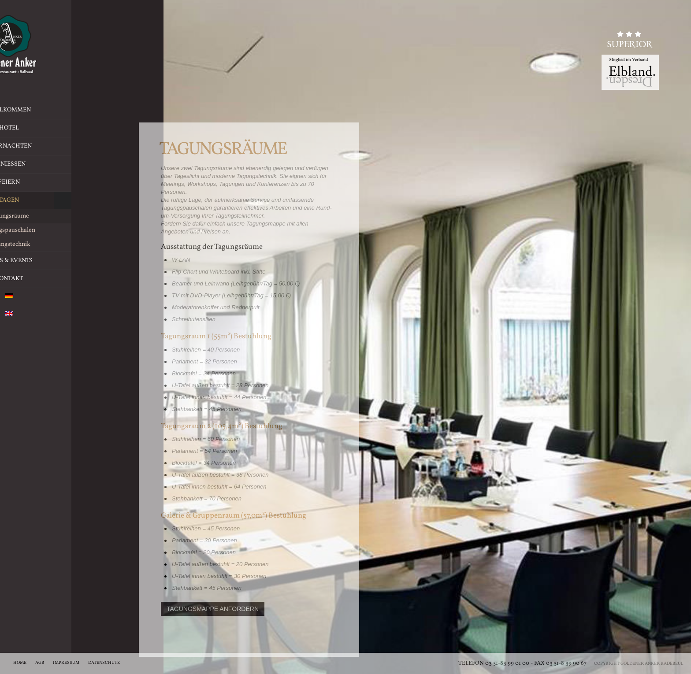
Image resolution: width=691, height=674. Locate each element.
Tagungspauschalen (62, 230)
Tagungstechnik (62, 244)
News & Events (62, 260)
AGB (39, 662)
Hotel (88, 128)
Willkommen (62, 110)
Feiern (88, 182)
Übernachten (82, 146)
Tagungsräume (62, 216)
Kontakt (62, 278)
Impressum (66, 662)
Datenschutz (104, 662)
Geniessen (85, 164)
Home (19, 662)
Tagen (62, 200)
